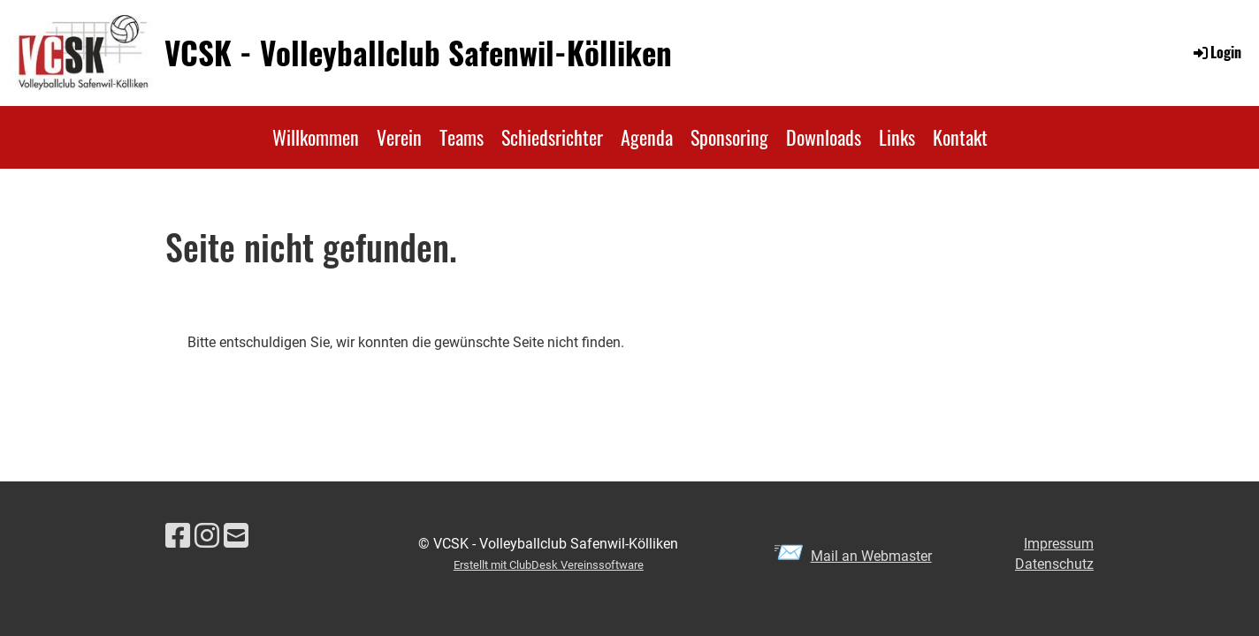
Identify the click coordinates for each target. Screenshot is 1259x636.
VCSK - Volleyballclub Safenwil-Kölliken (418, 52)
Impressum (1059, 543)
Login (1216, 52)
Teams (461, 137)
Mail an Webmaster (871, 556)
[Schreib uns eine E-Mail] (236, 536)
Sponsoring (729, 137)
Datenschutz (1054, 564)
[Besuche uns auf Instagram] (207, 536)
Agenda (647, 137)
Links (897, 137)
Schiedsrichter (552, 137)
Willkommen (315, 137)
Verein (399, 137)
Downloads (823, 137)
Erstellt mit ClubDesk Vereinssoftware (549, 565)
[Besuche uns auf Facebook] (177, 536)
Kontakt (960, 137)
